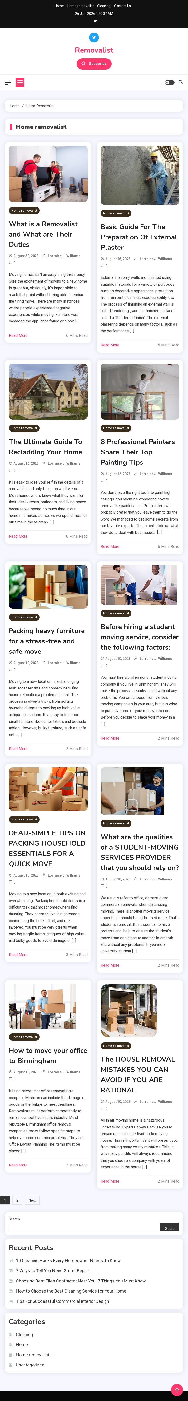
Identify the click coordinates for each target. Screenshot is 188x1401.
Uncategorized (30, 1364)
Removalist (94, 50)
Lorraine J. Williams (64, 256)
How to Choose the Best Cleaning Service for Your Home (71, 1291)
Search (14, 1219)
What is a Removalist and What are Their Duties (43, 234)
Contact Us (122, 6)
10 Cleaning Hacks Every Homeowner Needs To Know (68, 1260)
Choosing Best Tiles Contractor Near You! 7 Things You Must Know (81, 1280)
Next (32, 1200)
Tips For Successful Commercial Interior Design (62, 1301)
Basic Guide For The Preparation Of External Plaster (139, 237)
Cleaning (104, 6)
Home (59, 6)
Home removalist (80, 6)
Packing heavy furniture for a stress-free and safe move (47, 641)
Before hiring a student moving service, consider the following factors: (140, 637)
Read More (18, 335)
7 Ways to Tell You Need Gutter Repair (52, 1270)
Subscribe (94, 63)
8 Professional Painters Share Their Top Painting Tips (138, 452)
